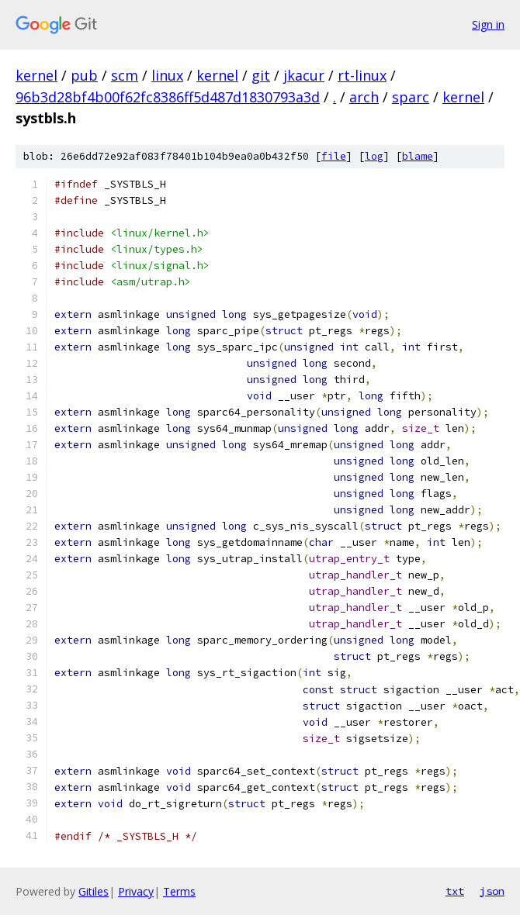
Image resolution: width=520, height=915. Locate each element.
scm (124, 75)
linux (167, 75)
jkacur (303, 75)
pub (84, 75)
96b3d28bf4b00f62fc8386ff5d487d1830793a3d (168, 97)
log (374, 156)
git (260, 75)
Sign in (488, 24)
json (492, 891)
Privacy (136, 891)
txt (454, 891)
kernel (36, 75)
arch (364, 97)
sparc (410, 97)
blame (417, 156)
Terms (179, 891)
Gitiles (93, 891)
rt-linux (362, 75)
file (333, 156)
